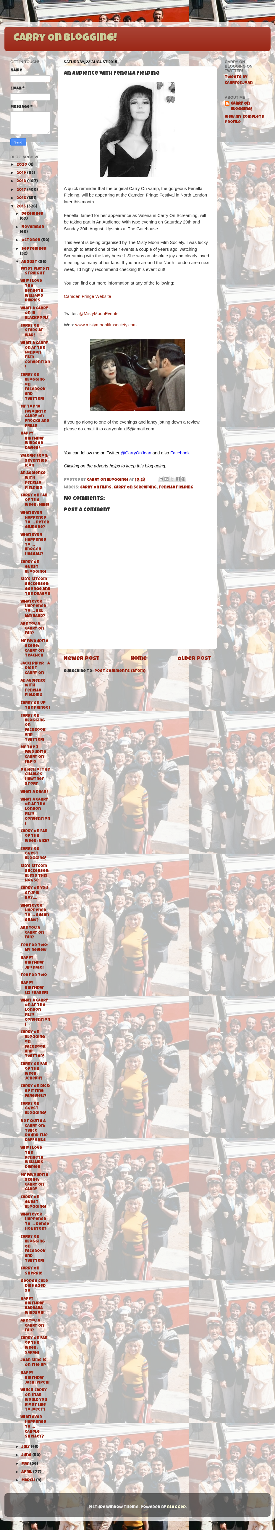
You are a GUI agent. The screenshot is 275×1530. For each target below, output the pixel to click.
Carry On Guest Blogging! (33, 567)
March (28, 1481)
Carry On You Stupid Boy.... (34, 893)
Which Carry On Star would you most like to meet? (33, 1400)
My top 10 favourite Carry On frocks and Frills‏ (34, 416)
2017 (22, 190)
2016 (22, 198)
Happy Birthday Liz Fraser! (34, 988)
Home (138, 659)
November (32, 227)
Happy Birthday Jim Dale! (32, 963)
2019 (22, 173)
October (31, 240)
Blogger (176, 1508)
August (29, 262)
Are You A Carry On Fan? (32, 1325)
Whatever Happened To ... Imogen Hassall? (33, 544)
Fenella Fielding (176, 488)
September (33, 249)
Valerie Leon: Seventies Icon (34, 460)
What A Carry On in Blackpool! (34, 313)
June (26, 1455)
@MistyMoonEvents (98, 313)
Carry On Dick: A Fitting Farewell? (35, 1091)
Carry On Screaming (135, 488)
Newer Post (82, 659)
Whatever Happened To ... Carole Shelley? (33, 1427)
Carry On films (95, 488)
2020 (22, 165)
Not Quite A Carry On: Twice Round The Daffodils (34, 1131)
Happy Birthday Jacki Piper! (35, 1378)
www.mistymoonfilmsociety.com (106, 324)
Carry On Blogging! (65, 38)
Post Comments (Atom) (119, 671)
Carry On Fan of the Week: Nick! (34, 836)
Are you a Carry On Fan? (32, 628)
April (27, 1472)
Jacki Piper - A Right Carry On (35, 668)
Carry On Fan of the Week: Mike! (34, 500)
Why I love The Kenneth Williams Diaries (31, 291)
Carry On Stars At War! (31, 330)
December (32, 214)
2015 (22, 207)
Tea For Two (33, 976)
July (26, 1447)
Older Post (194, 659)
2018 (22, 181)
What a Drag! (34, 792)
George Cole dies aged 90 (34, 1286)
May (25, 1464)
